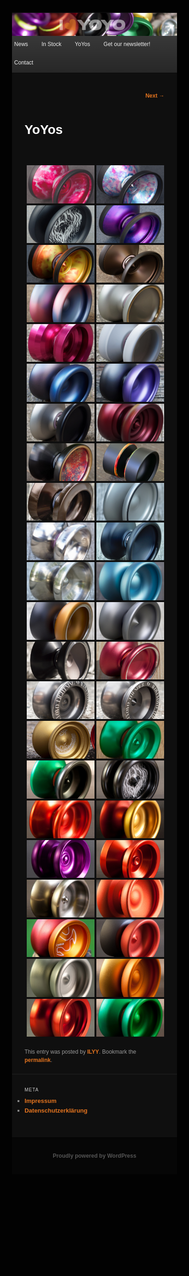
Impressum (40, 1100)
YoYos (82, 44)
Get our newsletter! (127, 44)
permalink (37, 1060)
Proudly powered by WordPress (94, 1156)
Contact (23, 62)
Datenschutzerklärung (56, 1110)
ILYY (93, 1052)
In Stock (51, 44)
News (21, 44)
